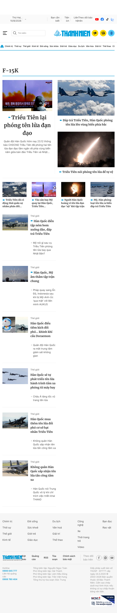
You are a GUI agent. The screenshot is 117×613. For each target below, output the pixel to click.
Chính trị (9, 46)
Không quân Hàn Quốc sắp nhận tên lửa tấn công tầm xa (44, 444)
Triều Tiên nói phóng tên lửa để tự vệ (87, 172)
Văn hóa (90, 46)
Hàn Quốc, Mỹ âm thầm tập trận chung (42, 277)
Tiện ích (66, 19)
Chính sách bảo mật (69, 558)
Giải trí (98, 46)
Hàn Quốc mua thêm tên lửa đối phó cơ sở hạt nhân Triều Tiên (41, 425)
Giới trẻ (63, 46)
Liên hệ (76, 19)
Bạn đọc (107, 521)
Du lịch (81, 46)
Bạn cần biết (55, 19)
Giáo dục (72, 46)
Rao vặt (107, 527)
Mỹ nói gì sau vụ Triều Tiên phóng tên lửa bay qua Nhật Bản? (42, 248)
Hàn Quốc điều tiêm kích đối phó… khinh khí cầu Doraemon (41, 330)
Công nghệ (80, 523)
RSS (46, 557)
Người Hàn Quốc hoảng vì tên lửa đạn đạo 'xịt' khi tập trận (72, 203)
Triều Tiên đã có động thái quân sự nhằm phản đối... (13, 203)
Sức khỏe (54, 46)
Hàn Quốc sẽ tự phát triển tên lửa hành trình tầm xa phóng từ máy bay (42, 381)
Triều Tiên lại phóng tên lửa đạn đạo (27, 125)
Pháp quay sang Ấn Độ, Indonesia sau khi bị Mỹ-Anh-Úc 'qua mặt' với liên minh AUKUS (44, 297)
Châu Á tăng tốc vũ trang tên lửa (44, 398)
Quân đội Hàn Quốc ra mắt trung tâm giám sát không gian (44, 350)
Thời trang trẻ (83, 539)
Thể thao (107, 46)
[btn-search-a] (15, 33)
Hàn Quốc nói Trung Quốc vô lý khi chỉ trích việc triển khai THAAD (44, 494)
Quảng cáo (35, 558)
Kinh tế (35, 46)
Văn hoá (57, 527)
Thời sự (17, 46)
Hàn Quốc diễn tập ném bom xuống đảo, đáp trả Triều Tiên (42, 227)
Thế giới (26, 46)
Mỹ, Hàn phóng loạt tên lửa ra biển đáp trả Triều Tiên (101, 203)
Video (80, 547)
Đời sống (44, 46)
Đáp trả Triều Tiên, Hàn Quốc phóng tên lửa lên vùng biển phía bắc (88, 122)
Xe (78, 531)
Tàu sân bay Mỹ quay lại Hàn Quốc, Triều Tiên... (42, 203)
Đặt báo (24, 558)
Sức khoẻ (33, 527)
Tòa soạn (54, 558)
